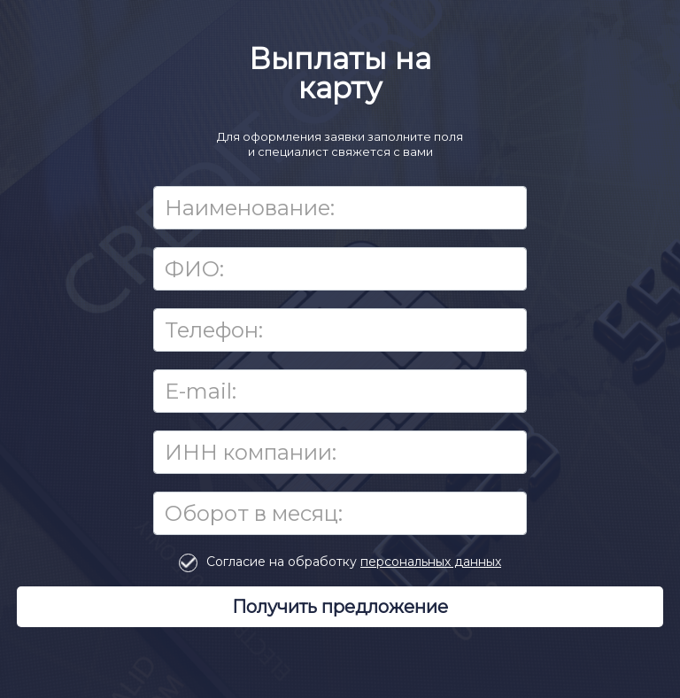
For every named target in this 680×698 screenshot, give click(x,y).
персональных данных (430, 562)
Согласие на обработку (353, 562)
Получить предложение (340, 606)
